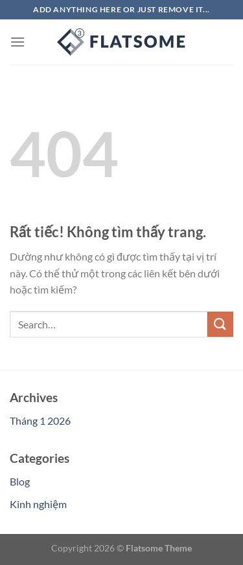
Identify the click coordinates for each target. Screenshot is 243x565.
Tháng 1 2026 (40, 420)
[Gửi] (220, 324)
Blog (20, 481)
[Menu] (17, 42)
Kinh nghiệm (38, 504)
